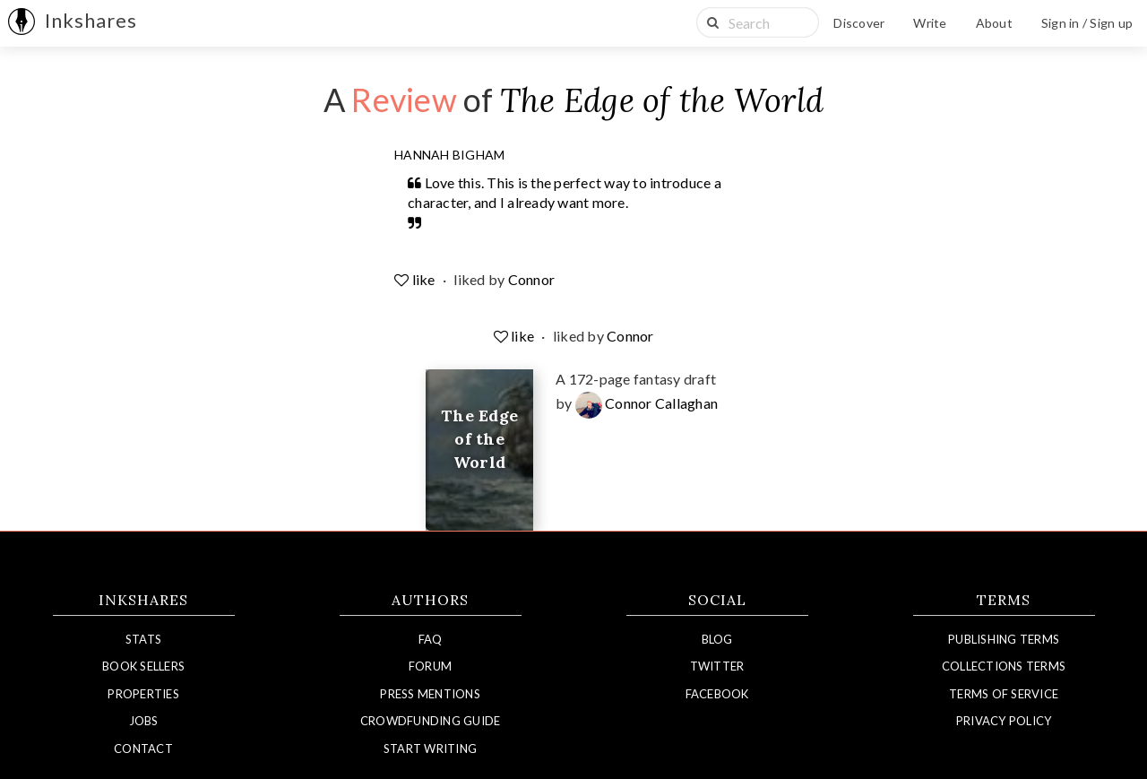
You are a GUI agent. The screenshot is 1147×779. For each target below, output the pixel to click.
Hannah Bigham (449, 154)
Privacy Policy (1004, 721)
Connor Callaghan (646, 402)
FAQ (430, 639)
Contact (143, 748)
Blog (717, 639)
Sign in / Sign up (1087, 22)
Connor (532, 279)
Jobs (144, 721)
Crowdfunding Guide (430, 721)
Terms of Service (1003, 694)
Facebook (717, 694)
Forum (430, 666)
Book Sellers (143, 666)
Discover (858, 22)
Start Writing (430, 748)
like (416, 279)
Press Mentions (430, 694)
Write (929, 22)
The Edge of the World (662, 100)
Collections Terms (1003, 666)
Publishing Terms (1003, 639)
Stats (143, 639)
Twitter (717, 666)
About (994, 22)
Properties (143, 694)
